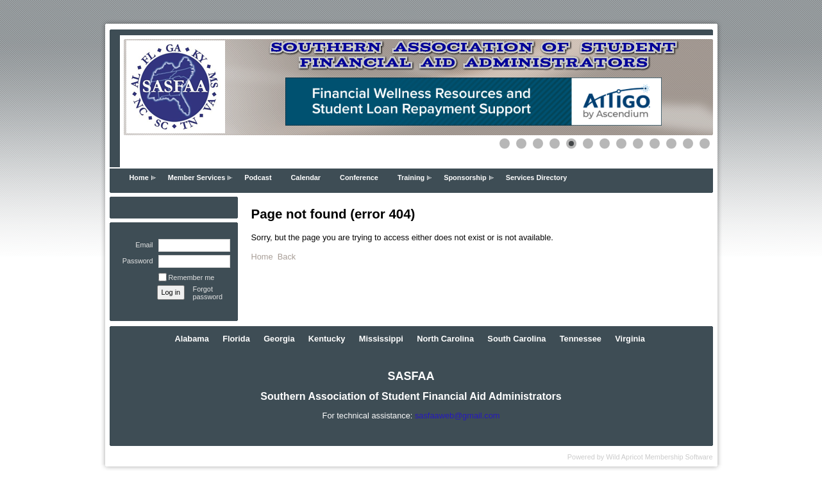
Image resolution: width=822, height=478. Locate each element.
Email (142, 245)
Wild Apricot (624, 457)
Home (139, 177)
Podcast (257, 177)
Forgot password (208, 293)
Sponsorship (465, 177)
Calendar (306, 177)
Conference (359, 177)
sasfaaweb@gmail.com (457, 415)
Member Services (196, 177)
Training (411, 177)
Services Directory (536, 177)
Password (135, 261)
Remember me (192, 277)
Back (287, 256)
